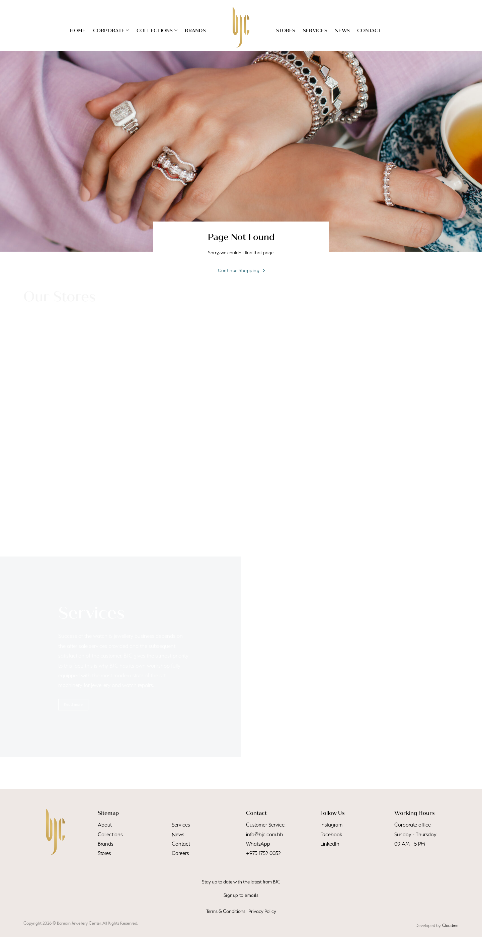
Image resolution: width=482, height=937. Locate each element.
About (105, 824)
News (342, 30)
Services (315, 30)
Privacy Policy (262, 911)
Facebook (331, 834)
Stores (286, 30)
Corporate (111, 30)
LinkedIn (329, 843)
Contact (369, 30)
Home (77, 30)
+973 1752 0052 (263, 853)
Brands (195, 30)
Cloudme (450, 925)
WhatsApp (258, 843)
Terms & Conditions (225, 911)
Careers (180, 853)
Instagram (331, 824)
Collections (157, 30)
